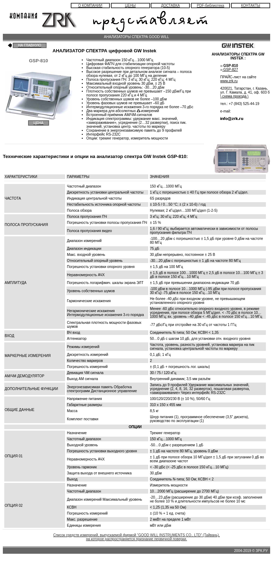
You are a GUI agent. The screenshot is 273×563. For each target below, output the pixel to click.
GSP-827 (230, 70)
